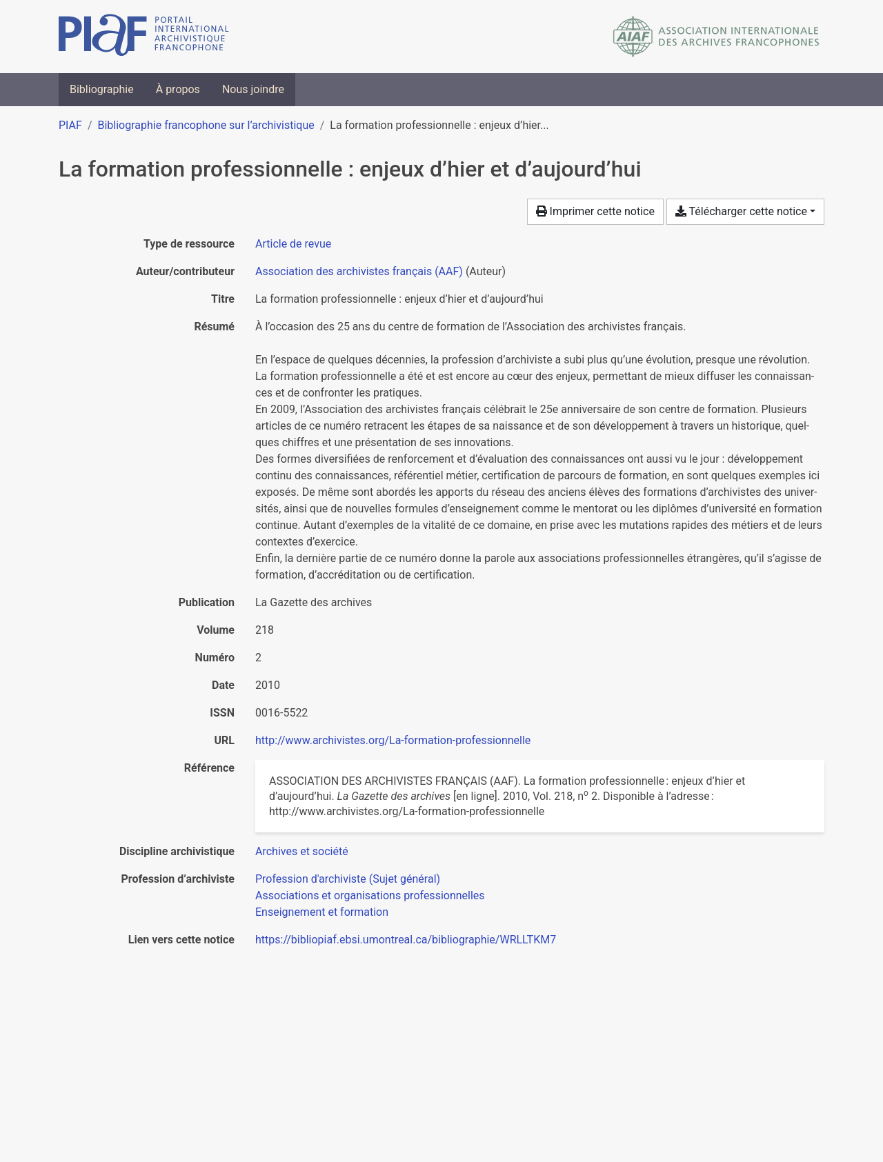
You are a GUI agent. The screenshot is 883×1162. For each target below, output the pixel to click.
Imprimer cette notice (595, 211)
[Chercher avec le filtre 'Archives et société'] (301, 851)
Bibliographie (102, 89)
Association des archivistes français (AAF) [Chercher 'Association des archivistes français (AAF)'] (359, 271)
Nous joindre (253, 89)
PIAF (70, 125)
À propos (178, 89)
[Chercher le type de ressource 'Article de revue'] (293, 243)
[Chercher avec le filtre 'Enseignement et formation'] (321, 912)
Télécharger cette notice (741, 211)
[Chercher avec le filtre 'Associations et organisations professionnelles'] (370, 895)
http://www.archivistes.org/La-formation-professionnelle (392, 740)
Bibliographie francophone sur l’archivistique (205, 125)
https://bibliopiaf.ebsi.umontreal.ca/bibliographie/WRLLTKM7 (405, 939)
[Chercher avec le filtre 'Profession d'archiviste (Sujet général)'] (347, 878)
